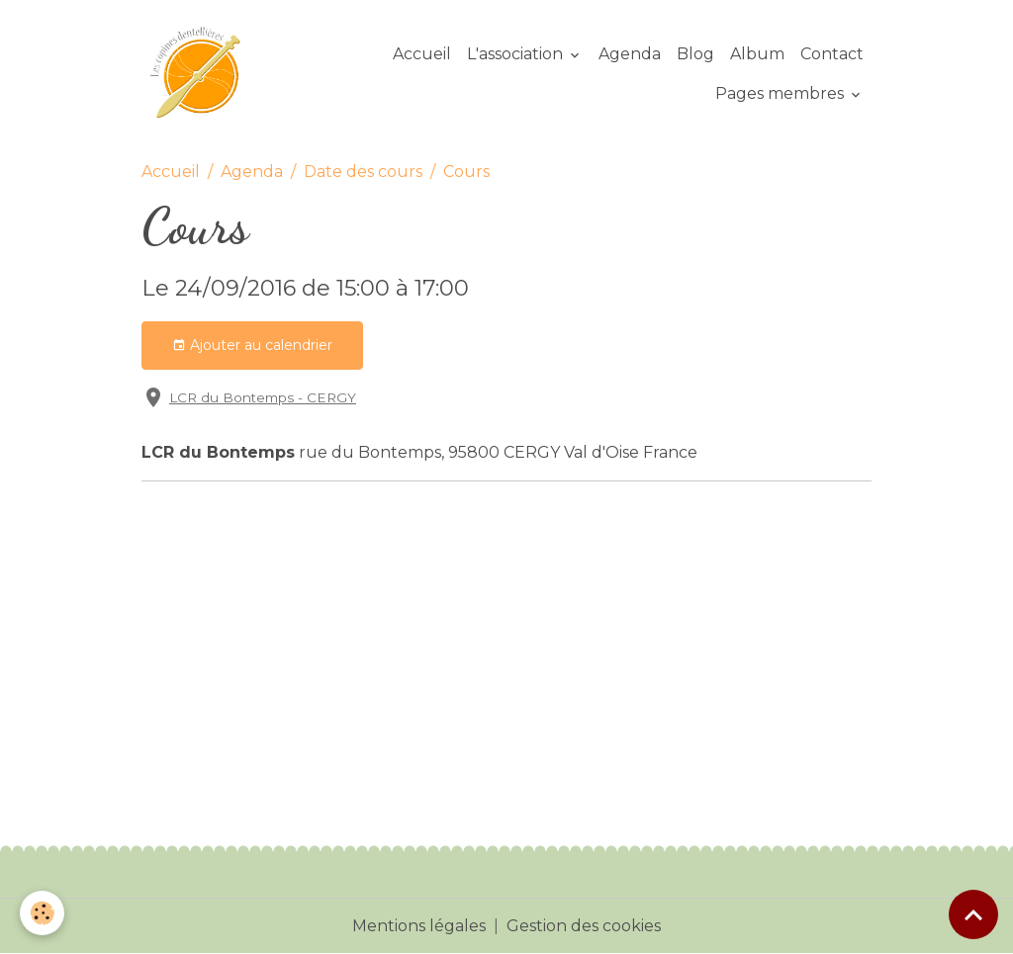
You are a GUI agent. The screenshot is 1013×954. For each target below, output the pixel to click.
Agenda (630, 53)
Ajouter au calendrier (252, 345)
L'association (517, 53)
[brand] (199, 74)
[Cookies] (42, 913)
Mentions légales (419, 925)
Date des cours (363, 171)
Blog (695, 53)
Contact (832, 53)
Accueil (422, 53)
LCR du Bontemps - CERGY (262, 397)
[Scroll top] (973, 914)
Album (757, 53)
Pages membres (781, 93)
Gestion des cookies (583, 925)
